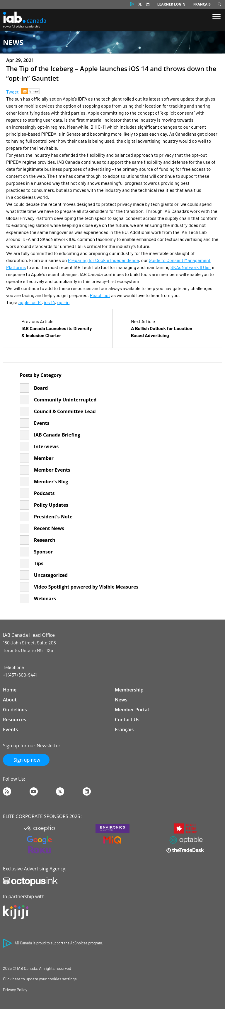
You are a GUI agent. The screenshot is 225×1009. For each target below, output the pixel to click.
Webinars (45, 598)
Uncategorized (51, 575)
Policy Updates (51, 505)
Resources (14, 719)
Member (44, 458)
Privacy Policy (15, 989)
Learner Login (171, 4)
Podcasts (44, 493)
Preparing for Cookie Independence (103, 260)
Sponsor (43, 552)
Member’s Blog (51, 481)
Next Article (167, 328)
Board (41, 388)
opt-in (63, 302)
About (10, 699)
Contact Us (127, 719)
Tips (38, 563)
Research (44, 540)
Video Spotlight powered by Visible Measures (86, 587)
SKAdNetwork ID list (191, 267)
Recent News (49, 528)
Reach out (100, 295)
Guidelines (15, 709)
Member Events (52, 470)
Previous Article (57, 328)
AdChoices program (86, 943)
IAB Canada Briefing (57, 435)
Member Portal (132, 709)
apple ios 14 (30, 302)
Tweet (12, 91)
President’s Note (53, 516)
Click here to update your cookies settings (40, 978)
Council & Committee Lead (65, 411)
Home (9, 690)
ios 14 (49, 302)
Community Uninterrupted (65, 399)
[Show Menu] (216, 17)
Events (42, 423)
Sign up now (26, 760)
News (121, 699)
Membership (129, 690)
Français (202, 4)
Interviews (46, 446)
